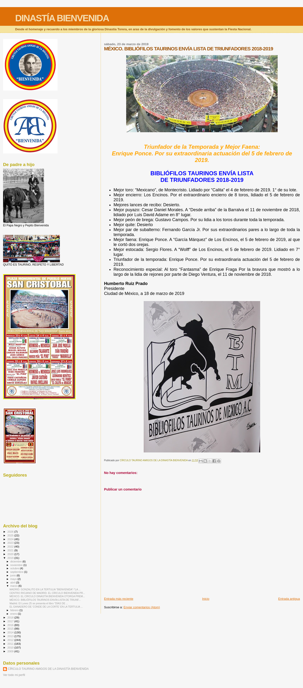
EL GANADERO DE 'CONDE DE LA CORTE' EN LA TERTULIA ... (46, 606)
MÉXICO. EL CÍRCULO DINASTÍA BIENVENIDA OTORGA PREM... (47, 596)
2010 (10, 647)
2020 (10, 554)
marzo (14, 585)
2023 (10, 542)
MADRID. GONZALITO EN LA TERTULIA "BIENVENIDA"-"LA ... (44, 589)
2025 (10, 535)
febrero (14, 610)
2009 (10, 651)
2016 (10, 625)
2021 (10, 550)
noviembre (16, 565)
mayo (14, 579)
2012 (10, 639)
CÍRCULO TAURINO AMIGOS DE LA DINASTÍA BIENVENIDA (48, 668)
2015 (10, 628)
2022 (10, 546)
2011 (10, 643)
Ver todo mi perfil (14, 675)
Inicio (205, 598)
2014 (10, 632)
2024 (10, 539)
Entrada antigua (289, 598)
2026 (10, 531)
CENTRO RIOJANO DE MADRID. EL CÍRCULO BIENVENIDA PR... (47, 593)
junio (13, 575)
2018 (10, 617)
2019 (10, 557)
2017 (10, 621)
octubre (15, 568)
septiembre (17, 571)
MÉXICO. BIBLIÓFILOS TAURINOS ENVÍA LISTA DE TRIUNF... (45, 599)
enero (14, 613)
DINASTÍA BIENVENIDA (62, 18)
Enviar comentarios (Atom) (142, 607)
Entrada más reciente (118, 598)
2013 (10, 636)
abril (13, 582)
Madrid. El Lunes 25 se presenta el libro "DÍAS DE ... (38, 603)
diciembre (16, 561)
